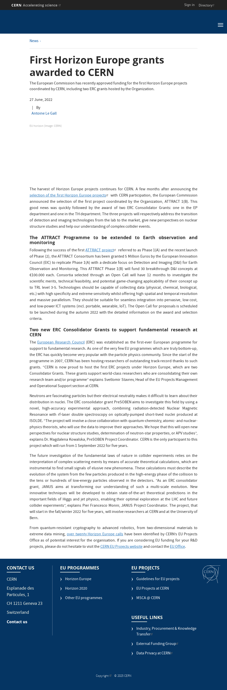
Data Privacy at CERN (155, 654)
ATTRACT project (101, 251)
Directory (207, 5)
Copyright (104, 676)
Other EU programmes (83, 598)
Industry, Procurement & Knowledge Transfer (166, 632)
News (34, 41)
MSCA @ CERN (148, 598)
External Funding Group (158, 644)
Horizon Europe (78, 579)
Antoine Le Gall (44, 114)
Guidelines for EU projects (158, 579)
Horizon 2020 (76, 589)
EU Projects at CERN (152, 589)
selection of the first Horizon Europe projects (70, 196)
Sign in (189, 4)
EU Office (177, 547)
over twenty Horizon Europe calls (95, 535)
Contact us (17, 622)
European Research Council (60, 343)
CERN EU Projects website (121, 547)
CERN (36, 5)
